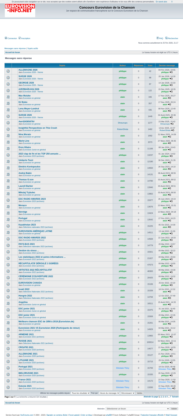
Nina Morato (25, 134)
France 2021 (25, 379)
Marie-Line (24, 141)
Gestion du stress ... (29, 250)
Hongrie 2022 (25, 295)
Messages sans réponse (15, 48)
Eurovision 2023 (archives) (33, 156)
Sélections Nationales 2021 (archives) (38, 343)
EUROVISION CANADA (30, 283)
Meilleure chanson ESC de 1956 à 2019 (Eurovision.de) (46, 321)
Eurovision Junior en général (34, 150)
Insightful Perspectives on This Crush (38, 128)
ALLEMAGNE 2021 (28, 354)
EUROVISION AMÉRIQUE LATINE (35, 231)
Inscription (24, 38)
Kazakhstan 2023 (27, 225)
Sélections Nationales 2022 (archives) (38, 292)
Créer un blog (86, 415)
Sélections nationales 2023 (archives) (38, 227)
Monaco (23, 205)
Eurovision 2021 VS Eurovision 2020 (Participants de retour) (49, 328)
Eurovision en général (31, 98)
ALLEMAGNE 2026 (28, 70)
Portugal (23, 218)
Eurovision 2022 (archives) (33, 240)
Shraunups (122, 123)
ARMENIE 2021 (26, 334)
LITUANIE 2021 (26, 360)
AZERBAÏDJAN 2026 (29, 89)
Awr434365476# (26, 121)
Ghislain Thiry (122, 368)
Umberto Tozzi (26, 160)
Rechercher (171, 38)
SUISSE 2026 (25, 76)
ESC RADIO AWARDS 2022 (32, 237)
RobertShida (122, 129)
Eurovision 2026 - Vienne (33, 72)
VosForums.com (26, 415)
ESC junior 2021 (27, 308)
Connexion (11, 38)
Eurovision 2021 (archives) (33, 337)
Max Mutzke (25, 95)
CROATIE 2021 (26, 347)
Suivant (175, 397)
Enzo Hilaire (25, 147)
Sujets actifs (32, 48)
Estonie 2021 (25, 386)
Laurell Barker (26, 186)
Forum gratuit (74, 415)
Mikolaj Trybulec (27, 192)
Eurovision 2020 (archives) (33, 350)
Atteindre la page (151, 397)
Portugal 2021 (26, 366)
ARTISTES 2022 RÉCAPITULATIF (35, 270)
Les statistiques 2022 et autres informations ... (42, 257)
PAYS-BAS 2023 (27, 244)
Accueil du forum (12, 52)
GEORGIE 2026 (26, 83)
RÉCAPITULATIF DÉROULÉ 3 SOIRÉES (38, 263)
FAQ (160, 38)
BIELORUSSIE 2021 (28, 373)
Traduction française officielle (152, 415)
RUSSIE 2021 (25, 341)
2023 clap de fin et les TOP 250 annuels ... (40, 154)
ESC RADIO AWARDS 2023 (32, 199)
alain (122, 97)
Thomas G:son (26, 179)
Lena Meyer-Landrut (29, 108)
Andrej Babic (25, 173)
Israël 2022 (24, 289)
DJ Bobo (23, 102)
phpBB (109, 415)
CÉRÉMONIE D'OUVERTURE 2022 (36, 276)
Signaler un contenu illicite (56, 415)
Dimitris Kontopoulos (29, 166)
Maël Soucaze (171, 415)
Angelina (23, 302)
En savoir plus (161, 2)
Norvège (23, 212)
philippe (122, 71)
